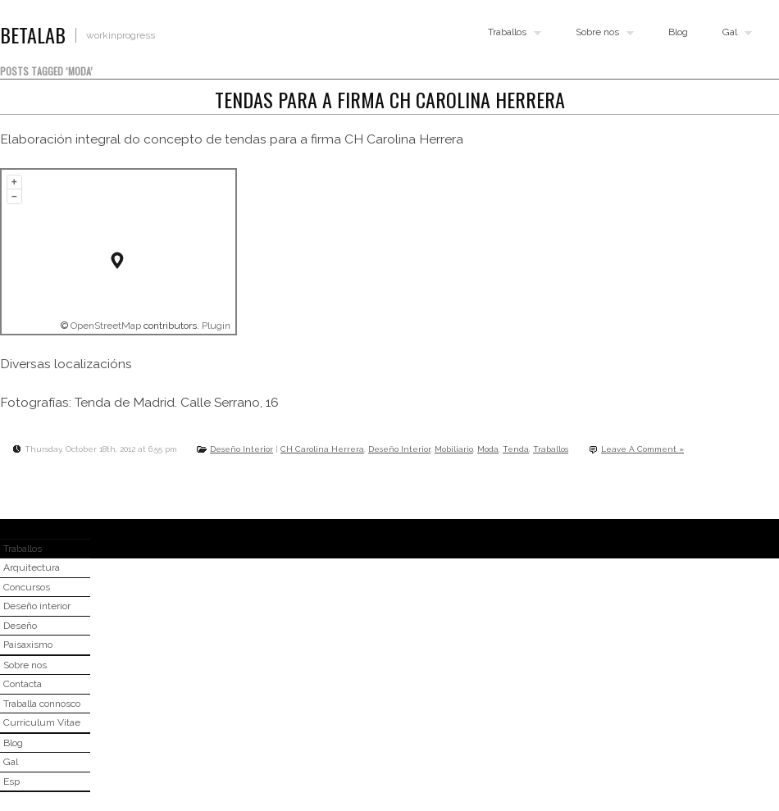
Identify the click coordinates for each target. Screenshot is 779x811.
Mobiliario (454, 448)
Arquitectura (31, 567)
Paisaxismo (27, 644)
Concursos (26, 587)
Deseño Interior (241, 448)
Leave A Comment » (642, 448)
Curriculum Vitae (41, 722)
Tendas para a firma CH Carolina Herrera (390, 99)
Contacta (22, 684)
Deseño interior (37, 606)
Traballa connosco (41, 703)
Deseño (20, 625)
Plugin (214, 325)
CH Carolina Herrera (322, 448)
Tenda (516, 448)
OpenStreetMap (106, 325)
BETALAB (33, 34)
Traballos (511, 32)
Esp (11, 781)
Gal (733, 32)
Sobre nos (601, 32)
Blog (678, 32)
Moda (488, 448)
